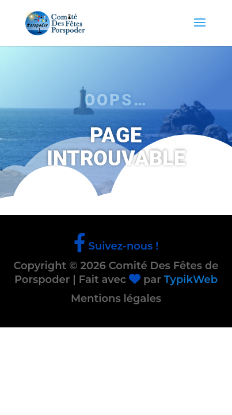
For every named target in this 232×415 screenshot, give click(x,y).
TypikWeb (191, 279)
